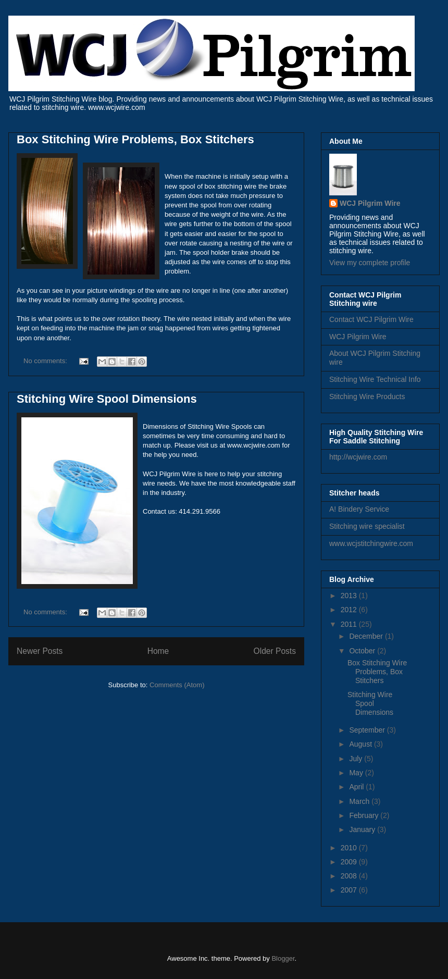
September (368, 730)
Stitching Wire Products (367, 396)
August (361, 744)
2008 (350, 876)
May (357, 773)
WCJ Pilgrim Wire (370, 203)
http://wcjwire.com (358, 457)
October (363, 651)
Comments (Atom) (177, 685)
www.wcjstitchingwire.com (371, 543)
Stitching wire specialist (367, 526)
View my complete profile (369, 262)
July (356, 758)
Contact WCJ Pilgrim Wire (371, 319)
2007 (350, 890)
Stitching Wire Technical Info (375, 379)
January (363, 829)
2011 (350, 624)
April (357, 787)
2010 (350, 848)
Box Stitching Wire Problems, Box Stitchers (135, 139)
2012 (350, 609)
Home (158, 651)
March (360, 801)
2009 (350, 862)
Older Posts (275, 651)
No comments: (46, 361)
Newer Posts (40, 651)
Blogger (282, 958)
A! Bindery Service (359, 509)
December (366, 636)
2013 (350, 595)
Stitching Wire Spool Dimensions (107, 398)
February (364, 815)
